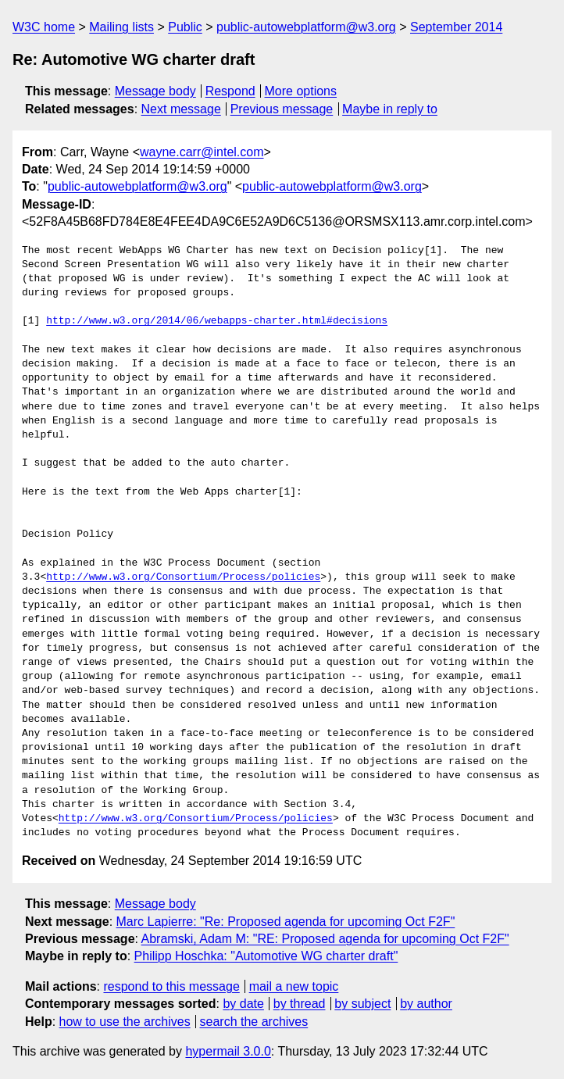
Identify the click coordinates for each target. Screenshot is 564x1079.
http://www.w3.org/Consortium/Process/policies (183, 577)
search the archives (254, 1021)
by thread (299, 1003)
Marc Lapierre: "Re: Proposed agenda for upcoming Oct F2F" (285, 921)
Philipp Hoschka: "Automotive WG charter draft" (266, 956)
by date (243, 1003)
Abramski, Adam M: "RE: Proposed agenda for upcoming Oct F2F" (325, 938)
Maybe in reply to (389, 109)
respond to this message (171, 986)
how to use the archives (125, 1021)
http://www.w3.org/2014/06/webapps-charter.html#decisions (216, 321)
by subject (362, 1003)
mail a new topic (294, 986)
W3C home (43, 27)
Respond (230, 91)
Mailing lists (121, 27)
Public (185, 27)
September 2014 (456, 27)
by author (426, 1003)
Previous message (282, 109)
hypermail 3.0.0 (227, 1051)
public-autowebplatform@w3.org (306, 27)
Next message (181, 109)
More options (301, 91)
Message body (155, 91)
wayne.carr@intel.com (202, 152)
